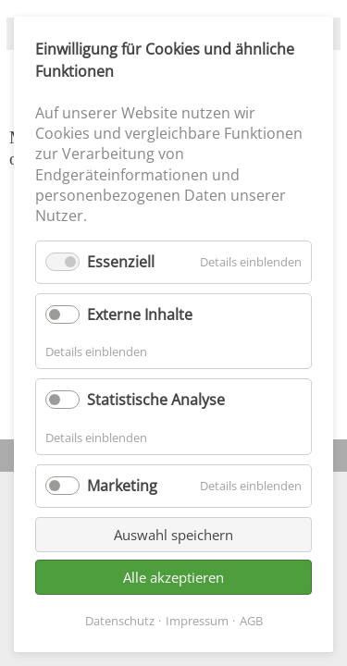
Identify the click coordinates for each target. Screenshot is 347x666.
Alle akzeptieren (173, 577)
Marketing (122, 485)
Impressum (197, 620)
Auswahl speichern (173, 534)
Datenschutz (120, 620)
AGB (251, 620)
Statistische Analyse (156, 399)
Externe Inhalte (139, 314)
